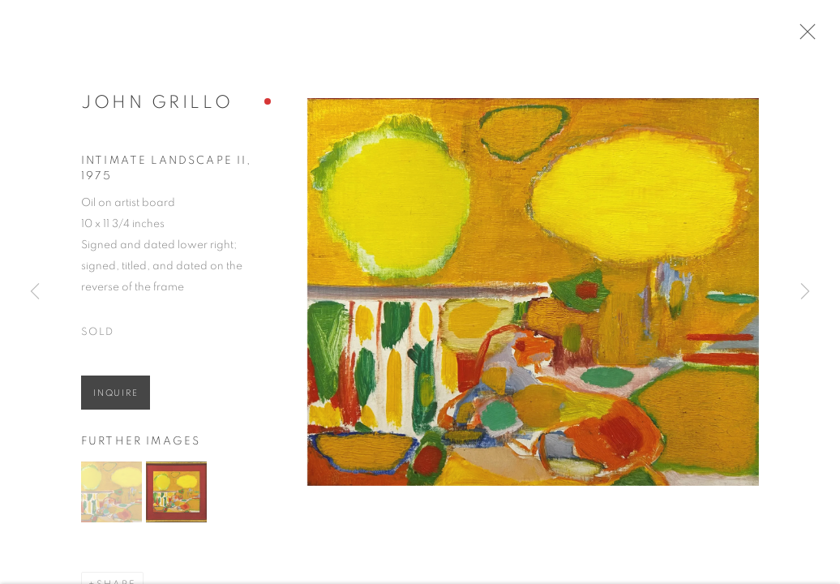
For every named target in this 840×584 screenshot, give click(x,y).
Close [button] (809, 36)
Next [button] (805, 292)
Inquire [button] (115, 397)
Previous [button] (35, 292)
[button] (111, 496)
